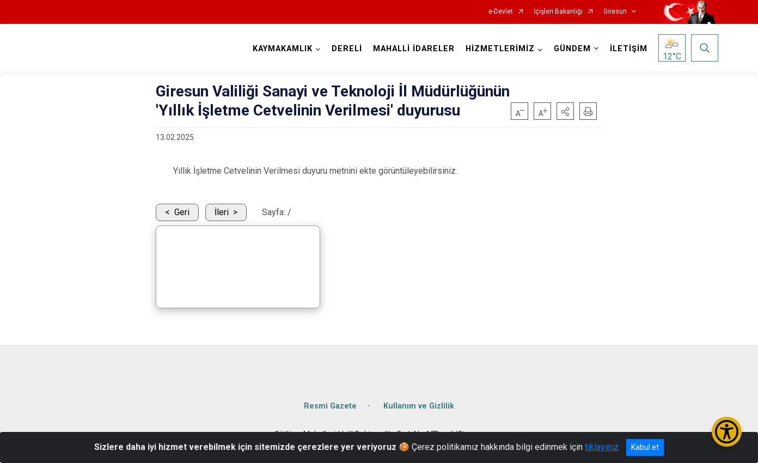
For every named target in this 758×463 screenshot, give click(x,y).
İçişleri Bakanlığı (558, 11)
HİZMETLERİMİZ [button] (500, 48)
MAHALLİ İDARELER (414, 48)
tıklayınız (602, 447)
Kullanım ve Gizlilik (418, 406)
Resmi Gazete (330, 406)
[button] (565, 111)
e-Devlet (500, 11)
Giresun (615, 11)
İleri (222, 212)
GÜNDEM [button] (572, 48)
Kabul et (645, 447)
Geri (182, 212)
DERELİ (347, 48)
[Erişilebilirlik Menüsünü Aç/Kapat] (727, 432)
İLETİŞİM (628, 48)
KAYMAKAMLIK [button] (283, 48)
